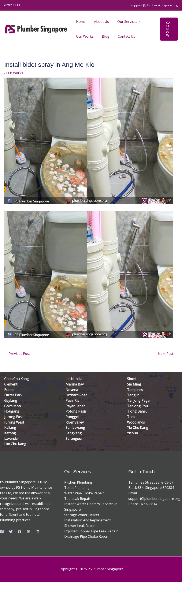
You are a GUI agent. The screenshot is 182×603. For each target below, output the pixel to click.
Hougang (11, 411)
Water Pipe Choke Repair (84, 493)
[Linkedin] (37, 531)
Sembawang (75, 427)
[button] (168, 29)
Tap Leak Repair (77, 498)
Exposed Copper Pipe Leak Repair (91, 531)
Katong (10, 433)
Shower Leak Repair (80, 525)
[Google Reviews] (20, 531)
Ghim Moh (12, 406)
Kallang (10, 427)
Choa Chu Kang (16, 379)
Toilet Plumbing (77, 487)
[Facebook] (2, 531)
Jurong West (14, 422)
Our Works (15, 73)
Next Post (167, 354)
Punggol (72, 417)
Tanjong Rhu (137, 406)
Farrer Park (13, 395)
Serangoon (74, 438)
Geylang (10, 400)
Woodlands (136, 422)
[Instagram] (28, 531)
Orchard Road (76, 395)
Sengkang (74, 433)
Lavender (11, 438)
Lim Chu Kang (15, 444)
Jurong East (13, 417)
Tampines (135, 390)
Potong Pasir (76, 411)
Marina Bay (75, 384)
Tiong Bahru (137, 411)
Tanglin (133, 395)
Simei (131, 379)
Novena (72, 390)
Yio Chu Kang (137, 427)
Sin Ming (134, 384)
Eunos (9, 390)
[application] (135, 21)
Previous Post (18, 354)
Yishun (132, 433)
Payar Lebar (75, 406)
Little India (74, 379)
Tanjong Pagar (139, 400)
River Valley (75, 422)
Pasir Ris (72, 400)
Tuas (131, 417)
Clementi (11, 384)
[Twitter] (11, 531)
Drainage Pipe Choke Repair (86, 536)
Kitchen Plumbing (78, 482)
